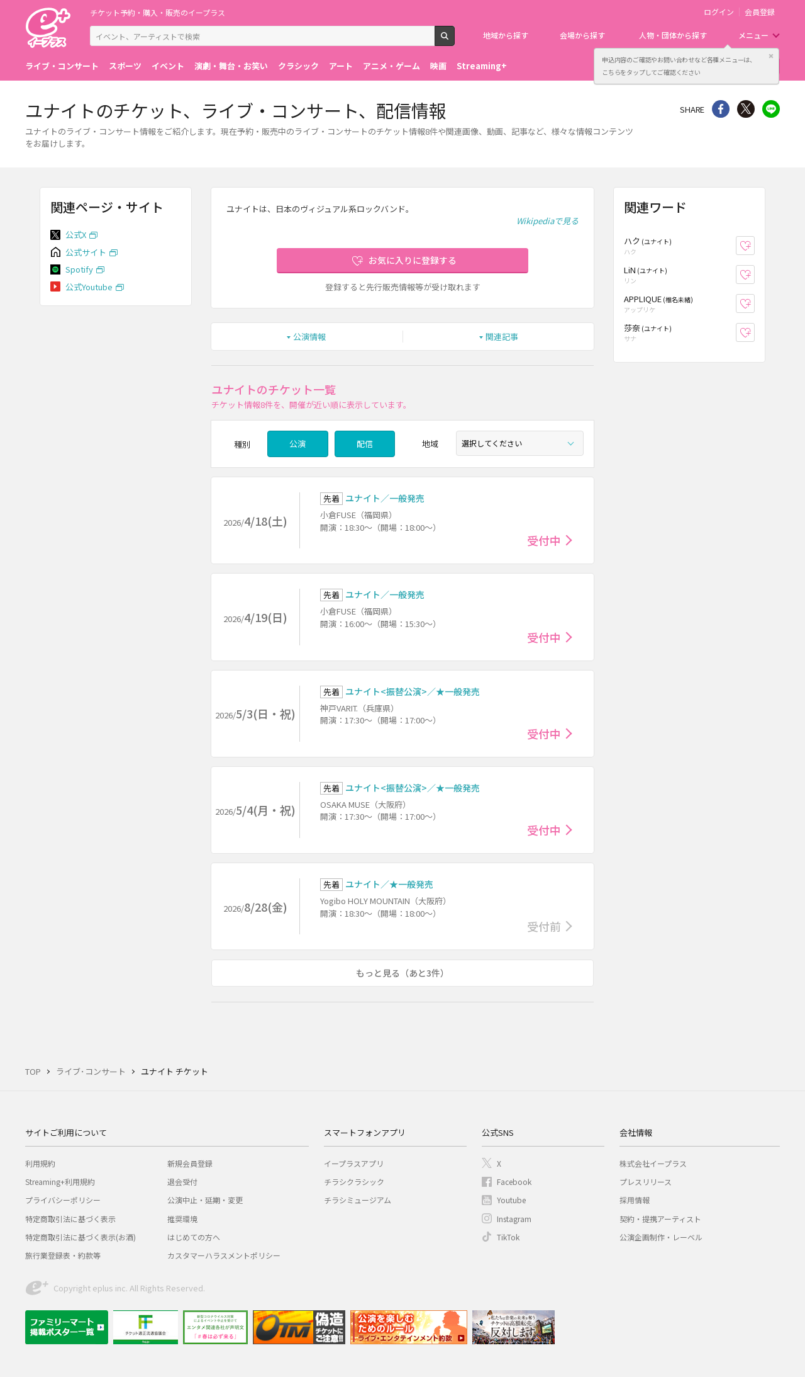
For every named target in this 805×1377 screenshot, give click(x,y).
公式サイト (85, 252)
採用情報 (634, 1199)
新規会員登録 (190, 1163)
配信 (365, 444)
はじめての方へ (193, 1237)
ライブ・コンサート (62, 66)
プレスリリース (645, 1181)
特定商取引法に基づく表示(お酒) (80, 1237)
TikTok (508, 1237)
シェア (721, 109)
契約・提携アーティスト (660, 1218)
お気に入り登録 (754, 246)
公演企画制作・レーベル (660, 1237)
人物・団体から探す (673, 35)
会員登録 (760, 12)
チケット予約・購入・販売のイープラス (157, 12)
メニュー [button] (753, 35)
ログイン (719, 12)
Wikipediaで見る (547, 221)
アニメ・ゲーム (391, 66)
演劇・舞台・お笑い (231, 66)
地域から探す (505, 35)
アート (341, 66)
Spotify (79, 269)
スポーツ (125, 66)
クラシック (298, 66)
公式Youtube (89, 287)
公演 (297, 444)
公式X (75, 235)
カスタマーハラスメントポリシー (223, 1255)
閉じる (771, 56)
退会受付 (182, 1181)
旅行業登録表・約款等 (63, 1255)
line (771, 109)
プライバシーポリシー (63, 1199)
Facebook (514, 1181)
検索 (454, 41)
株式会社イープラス (653, 1163)
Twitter (746, 109)
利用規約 (40, 1163)
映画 (438, 66)
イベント (168, 66)
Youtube (511, 1199)
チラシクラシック (354, 1181)
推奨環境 (182, 1218)
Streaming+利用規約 (60, 1181)
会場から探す (582, 35)
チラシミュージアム (357, 1199)
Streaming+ (482, 66)
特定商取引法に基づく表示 (70, 1218)
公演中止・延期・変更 (205, 1199)
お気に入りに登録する (413, 260)
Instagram (514, 1218)
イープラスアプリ (354, 1163)
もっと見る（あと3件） (402, 972)
